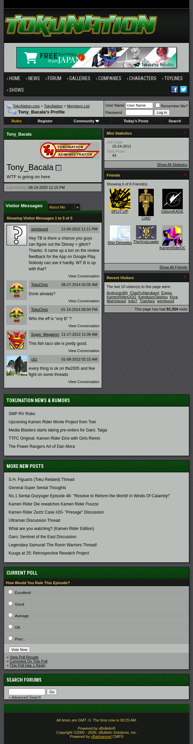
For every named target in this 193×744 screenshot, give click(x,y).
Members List (78, 106)
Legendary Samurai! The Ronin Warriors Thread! (53, 545)
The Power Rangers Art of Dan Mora (42, 446)
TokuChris (39, 285)
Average (22, 616)
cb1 (34, 359)
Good (19, 604)
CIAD (146, 218)
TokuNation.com (26, 106)
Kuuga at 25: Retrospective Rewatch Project (49, 553)
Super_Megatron (45, 334)
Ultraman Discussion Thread (34, 520)
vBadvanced (101, 736)
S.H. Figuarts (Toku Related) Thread (41, 479)
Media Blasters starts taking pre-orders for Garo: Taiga (58, 430)
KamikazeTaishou (153, 297)
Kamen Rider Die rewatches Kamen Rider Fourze (53, 504)
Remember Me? (171, 106)
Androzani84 (117, 293)
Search (174, 121)
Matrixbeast (116, 301)
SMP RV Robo (22, 413)
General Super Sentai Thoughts (37, 487)
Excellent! (23, 593)
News (34, 78)
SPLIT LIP (119, 211)
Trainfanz (147, 301)
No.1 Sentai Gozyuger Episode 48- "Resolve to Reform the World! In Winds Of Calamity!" (89, 496)
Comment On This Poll (28, 661)
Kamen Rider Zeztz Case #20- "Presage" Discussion (56, 512)
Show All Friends (174, 267)
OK (17, 627)
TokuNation (53, 106)
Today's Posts (135, 121)
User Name (114, 105)
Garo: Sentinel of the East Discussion (42, 536)
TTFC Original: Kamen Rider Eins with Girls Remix (54, 438)
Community (86, 121)
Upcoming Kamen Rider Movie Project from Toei (52, 422)
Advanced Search (26, 697)
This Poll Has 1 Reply (27, 665)
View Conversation (84, 276)
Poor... (20, 639)
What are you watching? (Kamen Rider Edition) (51, 528)
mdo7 (133, 301)
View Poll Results (24, 657)
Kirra (174, 297)
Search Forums (24, 680)
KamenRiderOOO (174, 248)
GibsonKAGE (172, 211)
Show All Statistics (172, 165)
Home (14, 78)
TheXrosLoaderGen (149, 242)
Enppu (166, 293)
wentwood (39, 229)
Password (113, 112)
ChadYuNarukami (144, 293)
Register (45, 121)
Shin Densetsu (119, 243)
